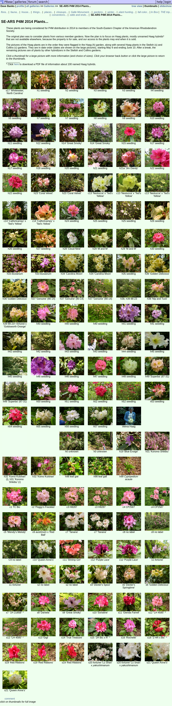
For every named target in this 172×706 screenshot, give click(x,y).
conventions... (59, 15)
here (16, 64)
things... (37, 12)
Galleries (49, 6)
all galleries (33, 6)
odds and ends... (78, 15)
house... (25, 12)
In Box (154, 12)
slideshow (166, 6)
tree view (137, 6)
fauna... (14, 12)
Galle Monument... (80, 12)
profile (20, 6)
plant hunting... (126, 12)
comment (10, 698)
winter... (111, 12)
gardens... (99, 12)
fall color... (143, 12)
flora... (4, 12)
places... (49, 12)
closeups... (62, 12)
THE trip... (166, 12)
